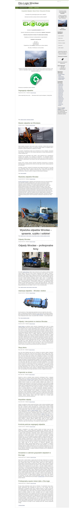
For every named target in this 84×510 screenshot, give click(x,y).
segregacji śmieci (41, 476)
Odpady (42, 413)
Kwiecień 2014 (60, 85)
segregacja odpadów (30, 119)
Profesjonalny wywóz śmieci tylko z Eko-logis (34, 481)
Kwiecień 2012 (60, 97)
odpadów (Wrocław (39, 314)
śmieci (29, 410)
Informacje (36, 7)
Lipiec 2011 (60, 102)
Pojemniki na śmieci (25, 372)
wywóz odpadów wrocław (24, 318)
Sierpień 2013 (60, 93)
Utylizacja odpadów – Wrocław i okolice (32, 291)
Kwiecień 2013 (60, 94)
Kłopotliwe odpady (24, 399)
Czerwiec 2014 (60, 84)
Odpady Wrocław (33, 92)
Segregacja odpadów (25, 90)
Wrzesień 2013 (60, 92)
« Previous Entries (21, 505)
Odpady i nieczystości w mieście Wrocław (32, 321)
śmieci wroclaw (29, 287)
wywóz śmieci (34, 287)
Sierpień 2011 (60, 101)
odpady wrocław (23, 119)
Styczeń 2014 (60, 88)
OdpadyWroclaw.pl (23, 7)
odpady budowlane (35, 410)
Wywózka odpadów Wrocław (28, 177)
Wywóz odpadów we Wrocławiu (29, 123)
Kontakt (30, 7)
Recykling (48, 415)
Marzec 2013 (60, 96)
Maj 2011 (59, 105)
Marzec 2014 (60, 86)
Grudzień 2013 (60, 89)
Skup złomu (22, 347)
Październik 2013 (61, 90)
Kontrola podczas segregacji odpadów (31, 424)
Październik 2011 (61, 98)
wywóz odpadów (23, 173)
